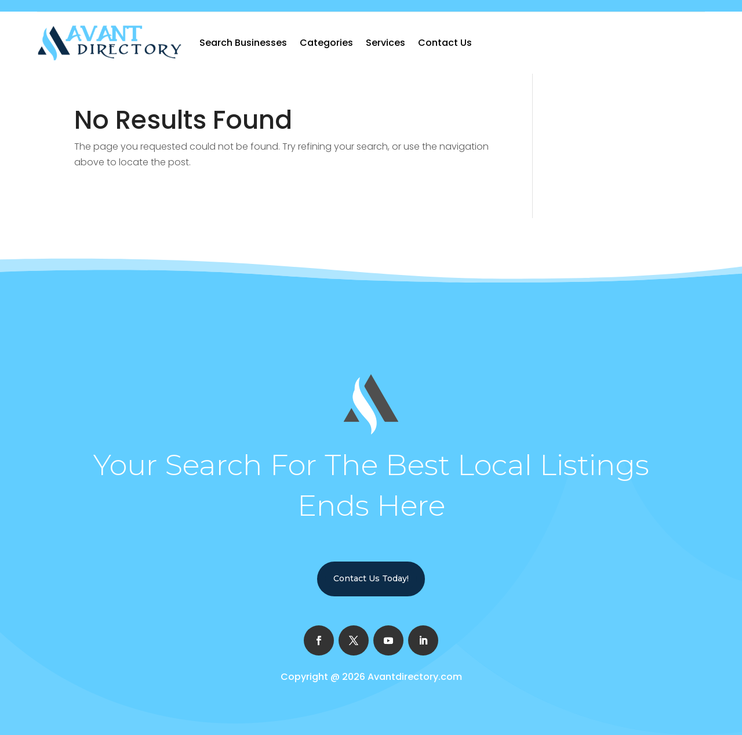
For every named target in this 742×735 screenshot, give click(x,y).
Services (385, 42)
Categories (326, 42)
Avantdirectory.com (415, 676)
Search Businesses (243, 42)
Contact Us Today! (371, 578)
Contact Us (445, 42)
